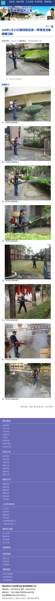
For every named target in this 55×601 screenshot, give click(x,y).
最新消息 (6, 459)
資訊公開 (6, 474)
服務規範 (6, 484)
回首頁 (12, 2)
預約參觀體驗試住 (9, 521)
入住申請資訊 (9, 504)
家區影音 (6, 558)
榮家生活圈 (8, 529)
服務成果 (6, 496)
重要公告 (6, 465)
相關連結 (7, 569)
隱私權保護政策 (8, 598)
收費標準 (6, 512)
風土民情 (6, 533)
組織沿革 (6, 434)
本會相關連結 (8, 577)
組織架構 (6, 440)
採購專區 (6, 468)
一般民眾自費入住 (9, 524)
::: (2, 420)
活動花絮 (7, 554)
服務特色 (6, 487)
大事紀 (5, 437)
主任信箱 (29, 2)
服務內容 (6, 493)
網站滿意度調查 (33, 598)
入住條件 (6, 509)
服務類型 (6, 490)
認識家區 (6, 425)
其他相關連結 (8, 580)
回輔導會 (48, 2)
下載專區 (6, 499)
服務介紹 (7, 479)
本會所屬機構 (8, 574)
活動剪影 (6, 561)
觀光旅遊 (6, 542)
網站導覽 (20, 2)
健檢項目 (6, 515)
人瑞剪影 (6, 564)
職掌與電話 (7, 444)
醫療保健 (6, 536)
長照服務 (6, 539)
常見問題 (38, 2)
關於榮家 (7, 421)
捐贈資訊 (6, 471)
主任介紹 (6, 428)
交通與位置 (7, 447)
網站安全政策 (21, 598)
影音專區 (6, 456)
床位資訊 (6, 518)
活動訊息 (6, 462)
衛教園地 (7, 547)
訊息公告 (7, 452)
